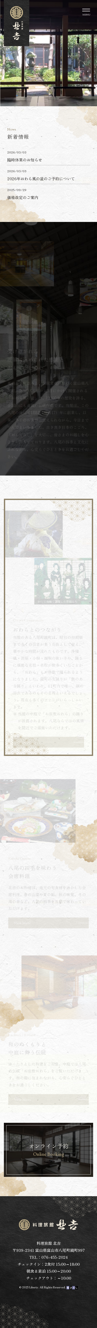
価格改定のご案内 (22, 197)
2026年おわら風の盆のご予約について (41, 178)
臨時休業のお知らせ (24, 159)
